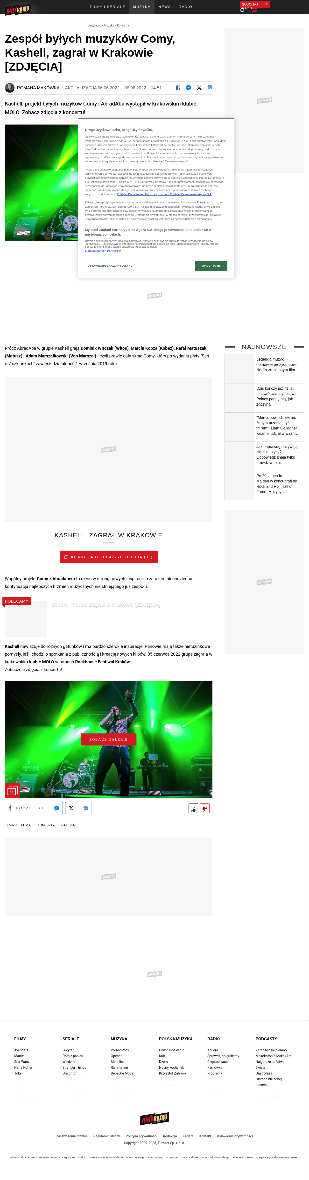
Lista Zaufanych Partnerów (103, 250)
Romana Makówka (38, 88)
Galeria (68, 826)
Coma (26, 826)
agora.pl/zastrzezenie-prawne (278, 1158)
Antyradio (94, 25)
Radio (213, 1040)
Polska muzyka (176, 1040)
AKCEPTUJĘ (211, 265)
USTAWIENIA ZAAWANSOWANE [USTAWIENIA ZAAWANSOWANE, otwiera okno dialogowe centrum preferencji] (110, 265)
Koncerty (123, 25)
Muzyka (109, 25)
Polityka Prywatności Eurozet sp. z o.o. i (143, 194)
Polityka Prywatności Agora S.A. (191, 194)
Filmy (20, 1040)
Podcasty (266, 1040)
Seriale (71, 1040)
